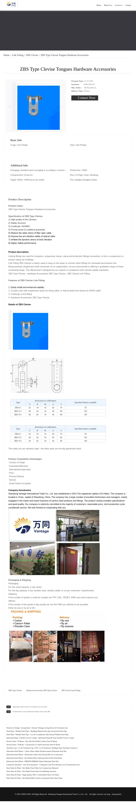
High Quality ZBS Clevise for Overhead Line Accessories (30, 709)
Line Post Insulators (30, 768)
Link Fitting (18, 55)
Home (99, 5)
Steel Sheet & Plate (13, 771)
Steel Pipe (10, 734)
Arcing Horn (25, 731)
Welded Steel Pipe (22, 734)
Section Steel (11, 744)
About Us (108, 5)
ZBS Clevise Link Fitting (70, 693)
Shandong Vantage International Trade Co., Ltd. (66, 797)
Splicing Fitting (12, 741)
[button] (10, 107)
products (119, 5)
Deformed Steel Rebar (14, 754)
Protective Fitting (12, 731)
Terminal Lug (11, 751)
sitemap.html (116, 797)
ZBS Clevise (32, 55)
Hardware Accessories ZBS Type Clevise (41, 693)
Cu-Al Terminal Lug (25, 751)
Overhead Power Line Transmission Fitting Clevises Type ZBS (31, 714)
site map (107, 797)
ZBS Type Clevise (15, 693)
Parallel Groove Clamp (28, 741)
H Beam (21, 744)
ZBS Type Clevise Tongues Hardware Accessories (65, 55)
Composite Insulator (14, 768)
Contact (128, 5)
